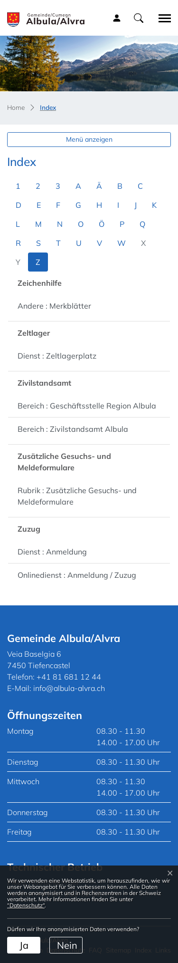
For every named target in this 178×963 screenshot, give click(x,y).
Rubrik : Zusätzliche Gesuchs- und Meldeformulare (77, 496)
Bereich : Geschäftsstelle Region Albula (87, 405)
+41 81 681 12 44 (69, 676)
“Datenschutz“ (26, 905)
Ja (23, 945)
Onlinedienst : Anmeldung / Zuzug (77, 575)
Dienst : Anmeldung (52, 551)
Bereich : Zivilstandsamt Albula (73, 429)
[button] (139, 17)
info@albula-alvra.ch (69, 688)
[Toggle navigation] (161, 18)
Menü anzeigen (89, 139)
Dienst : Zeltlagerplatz (57, 355)
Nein (67, 945)
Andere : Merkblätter (54, 306)
